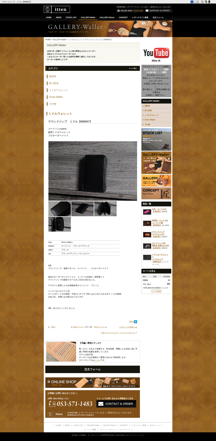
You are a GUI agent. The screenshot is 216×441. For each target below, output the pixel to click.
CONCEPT (123, 17)
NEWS (58, 17)
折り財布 (54, 83)
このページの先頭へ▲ (128, 327)
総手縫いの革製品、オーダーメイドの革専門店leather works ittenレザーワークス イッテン (108, 435)
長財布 (52, 76)
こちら (97, 360)
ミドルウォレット (75, 40)
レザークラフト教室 (140, 17)
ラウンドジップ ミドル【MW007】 (17, 2)
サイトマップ (125, 429)
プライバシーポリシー (108, 429)
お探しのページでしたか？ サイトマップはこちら (118, 332)
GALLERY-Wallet (88, 17)
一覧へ (53, 327)
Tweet (131, 321)
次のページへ (99, 327)
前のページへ (78, 327)
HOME (49, 17)
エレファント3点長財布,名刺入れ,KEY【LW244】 (160, 245)
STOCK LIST (71, 17)
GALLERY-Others (107, 17)
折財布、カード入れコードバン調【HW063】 (160, 222)
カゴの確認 (156, 291)
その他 (52, 104)
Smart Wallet (56, 97)
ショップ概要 (91, 429)
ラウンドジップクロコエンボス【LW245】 (158, 234)
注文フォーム (158, 17)
